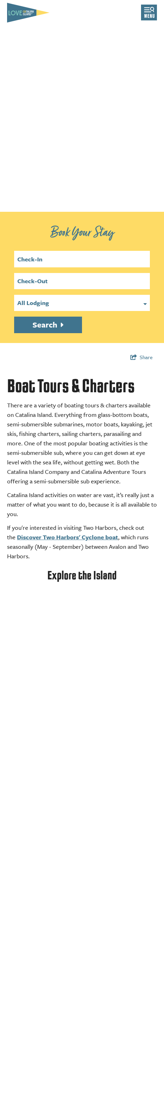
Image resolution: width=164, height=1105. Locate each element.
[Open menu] (149, 12)
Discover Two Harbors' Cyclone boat (67, 537)
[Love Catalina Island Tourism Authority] (28, 12)
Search (46, 324)
